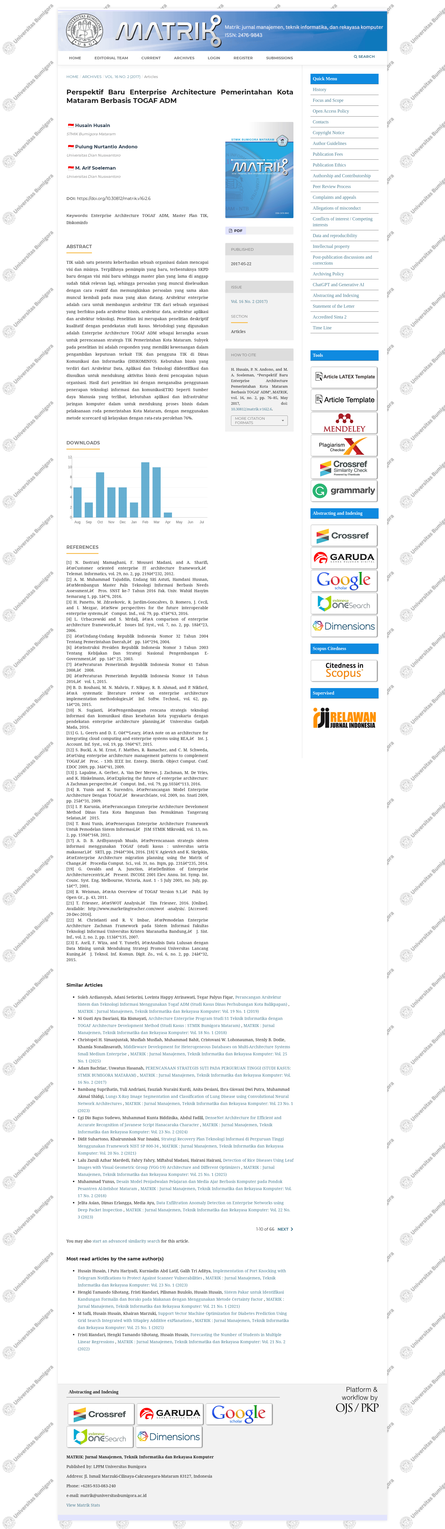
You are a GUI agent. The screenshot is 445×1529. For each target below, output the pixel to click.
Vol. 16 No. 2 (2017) (122, 76)
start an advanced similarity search (126, 1241)
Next (283, 1229)
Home (75, 58)
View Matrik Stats (83, 1505)
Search (364, 56)
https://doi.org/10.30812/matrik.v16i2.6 (114, 198)
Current (151, 58)
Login (214, 58)
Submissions (279, 58)
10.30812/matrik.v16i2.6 (251, 409)
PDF (237, 230)
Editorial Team (111, 58)
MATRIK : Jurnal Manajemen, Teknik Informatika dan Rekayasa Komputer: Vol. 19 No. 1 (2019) (168, 1011)
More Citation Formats (250, 420)
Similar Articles (84, 985)
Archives (184, 58)
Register (243, 58)
